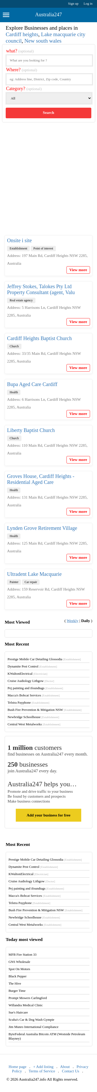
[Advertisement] (48, 183)
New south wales (42, 41)
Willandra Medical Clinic (26, 1005)
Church (14, 346)
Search (48, 113)
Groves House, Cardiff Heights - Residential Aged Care (40, 479)
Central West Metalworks (34, 724)
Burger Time (17, 991)
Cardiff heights (22, 34)
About (65, 1067)
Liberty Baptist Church (31, 430)
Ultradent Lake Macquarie (34, 574)
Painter (14, 582)
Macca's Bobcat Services (33, 695)
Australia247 (48, 14)
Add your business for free (48, 815)
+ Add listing (43, 1067)
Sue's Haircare (18, 1012)
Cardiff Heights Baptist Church (39, 338)
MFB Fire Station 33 (22, 954)
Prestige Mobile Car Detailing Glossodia (44, 659)
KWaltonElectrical (27, 673)
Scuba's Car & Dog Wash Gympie (31, 1020)
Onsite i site (19, 240)
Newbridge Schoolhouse (33, 717)
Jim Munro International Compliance (33, 1027)
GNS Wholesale (19, 962)
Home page (17, 1067)
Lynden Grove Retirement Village (42, 528)
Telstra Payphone (28, 702)
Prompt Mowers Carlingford (28, 998)
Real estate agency (21, 300)
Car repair (31, 582)
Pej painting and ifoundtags (35, 688)
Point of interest (43, 248)
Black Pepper (18, 976)
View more (78, 270)
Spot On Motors (19, 969)
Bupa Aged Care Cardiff (32, 384)
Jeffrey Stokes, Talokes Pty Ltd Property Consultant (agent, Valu (41, 289)
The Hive (15, 983)
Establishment (18, 248)
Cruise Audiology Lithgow (31, 681)
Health (14, 392)
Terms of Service (42, 1071)
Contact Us (70, 1071)
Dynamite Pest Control (32, 666)
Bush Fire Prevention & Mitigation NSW (44, 710)
